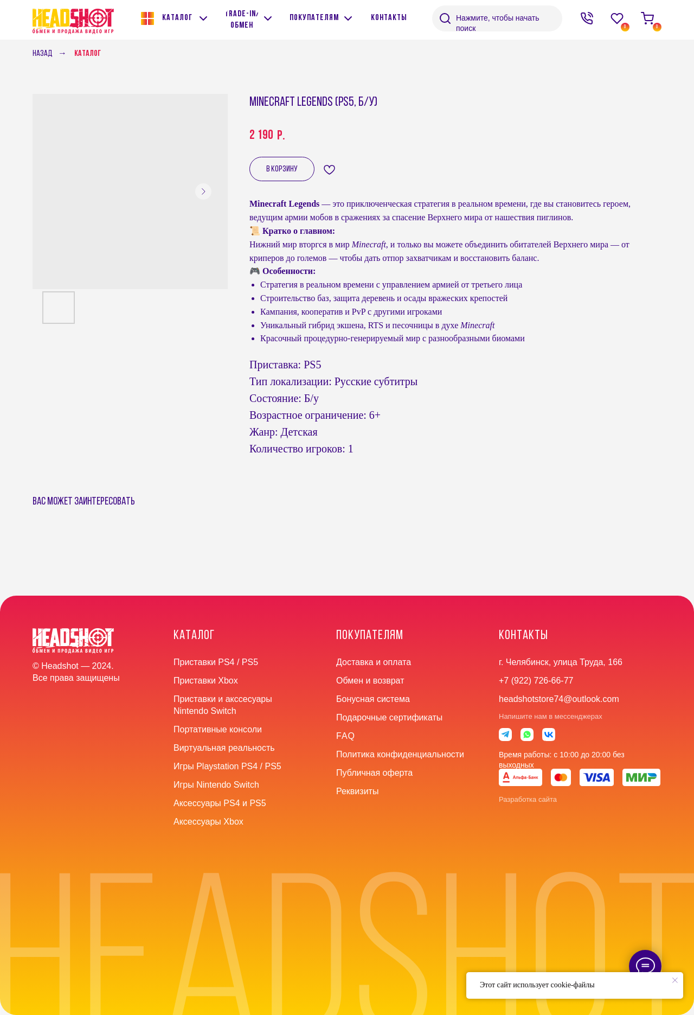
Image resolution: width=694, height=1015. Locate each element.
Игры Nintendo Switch (216, 784)
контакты (523, 635)
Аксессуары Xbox (208, 821)
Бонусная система (373, 699)
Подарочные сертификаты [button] (389, 717)
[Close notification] (675, 980)
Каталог (87, 53)
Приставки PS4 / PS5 (216, 662)
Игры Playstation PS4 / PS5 (227, 766)
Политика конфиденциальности (400, 754)
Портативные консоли (218, 729)
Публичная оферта (374, 772)
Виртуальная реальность (224, 747)
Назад (43, 53)
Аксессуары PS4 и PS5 (220, 803)
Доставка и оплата (373, 662)
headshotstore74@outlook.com (559, 699)
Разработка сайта (528, 799)
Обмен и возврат (370, 680)
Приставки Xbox (206, 680)
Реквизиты (357, 791)
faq (345, 735)
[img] (267, 18)
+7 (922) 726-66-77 (536, 680)
